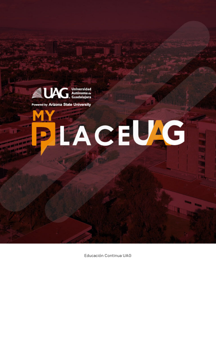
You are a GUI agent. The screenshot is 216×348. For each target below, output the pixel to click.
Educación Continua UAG (107, 255)
